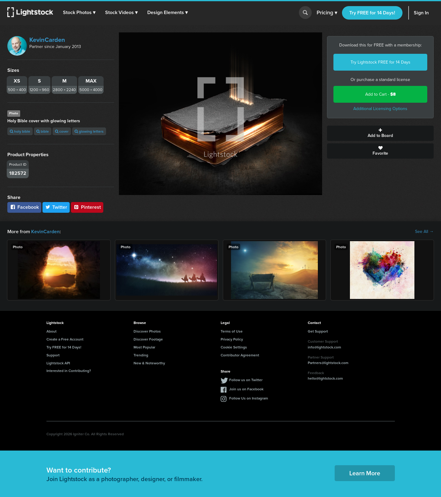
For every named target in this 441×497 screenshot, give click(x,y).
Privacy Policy (232, 339)
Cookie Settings (234, 347)
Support (53, 355)
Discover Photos (147, 331)
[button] (79, 12)
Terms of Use (232, 331)
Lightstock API (58, 363)
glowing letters (89, 131)
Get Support (318, 331)
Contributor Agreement (240, 355)
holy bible (20, 131)
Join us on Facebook (246, 389)
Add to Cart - (380, 94)
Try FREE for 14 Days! (372, 12)
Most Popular (144, 347)
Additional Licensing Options (380, 108)
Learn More (364, 473)
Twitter (56, 207)
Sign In (421, 12)
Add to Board (380, 133)
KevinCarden (47, 39)
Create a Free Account (64, 339)
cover (61, 131)
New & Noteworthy (149, 363)
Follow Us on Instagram (248, 398)
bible (42, 131)
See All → (424, 232)
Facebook (24, 207)
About (51, 331)
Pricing (327, 13)
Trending (141, 355)
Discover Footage (148, 339)
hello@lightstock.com (325, 378)
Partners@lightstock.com (328, 362)
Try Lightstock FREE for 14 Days (380, 62)
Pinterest (87, 207)
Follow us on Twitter (246, 379)
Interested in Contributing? (68, 370)
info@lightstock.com (324, 347)
